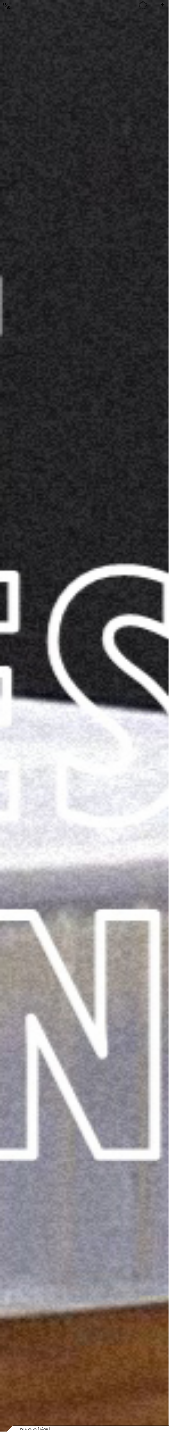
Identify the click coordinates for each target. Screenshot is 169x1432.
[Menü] (162, 4)
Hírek (44, 1428)
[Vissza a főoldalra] (6, 6)
